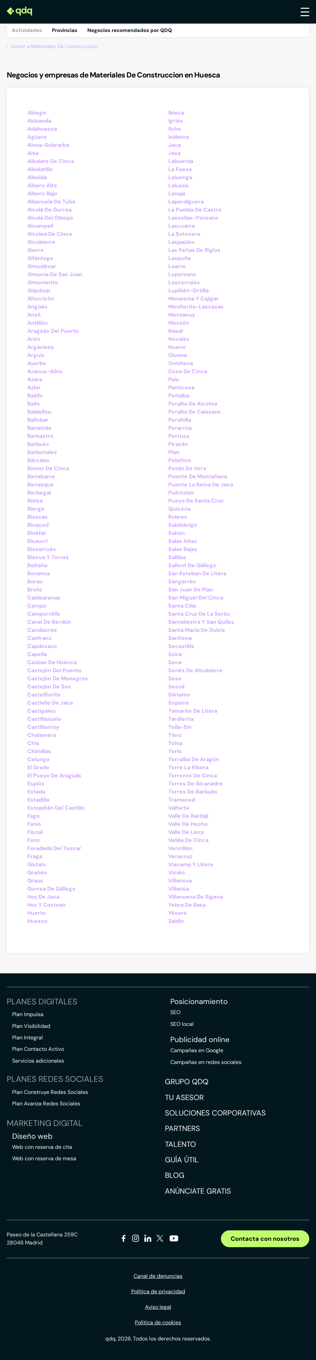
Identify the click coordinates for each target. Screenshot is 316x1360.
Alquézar (39, 290)
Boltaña (37, 565)
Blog (174, 1175)
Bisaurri (37, 541)
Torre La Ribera (188, 767)
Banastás (39, 427)
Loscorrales (184, 282)
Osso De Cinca (187, 371)
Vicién (176, 872)
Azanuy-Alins (45, 371)
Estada (36, 791)
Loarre (177, 266)
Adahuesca (42, 128)
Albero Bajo (42, 193)
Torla (174, 751)
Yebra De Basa (187, 904)
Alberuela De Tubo (51, 201)
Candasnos (42, 630)
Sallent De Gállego (192, 565)
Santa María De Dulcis (196, 630)
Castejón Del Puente (54, 670)
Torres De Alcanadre (195, 783)
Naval (175, 330)
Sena (174, 662)
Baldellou (39, 411)
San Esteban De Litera (197, 573)
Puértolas (181, 492)
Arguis (36, 355)
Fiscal (34, 832)
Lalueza (178, 185)
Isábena (178, 136)
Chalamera (41, 735)
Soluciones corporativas (215, 1113)
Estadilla (38, 799)
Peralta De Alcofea (192, 403)
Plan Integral (27, 1037)
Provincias (64, 30)
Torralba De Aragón (193, 759)
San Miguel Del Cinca (195, 597)
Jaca (174, 145)
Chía (33, 743)
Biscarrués (41, 549)
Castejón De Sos (49, 686)
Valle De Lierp (186, 832)
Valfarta (178, 807)
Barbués (38, 444)
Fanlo (34, 824)
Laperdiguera (186, 201)
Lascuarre (181, 225)
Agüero (37, 136)
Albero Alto (42, 185)
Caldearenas (44, 597)
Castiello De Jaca (50, 702)
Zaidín (176, 921)
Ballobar (38, 419)
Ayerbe (36, 363)
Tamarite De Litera (192, 710)
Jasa (174, 153)
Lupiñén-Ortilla (188, 290)
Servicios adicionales (38, 1060)
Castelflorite (44, 694)
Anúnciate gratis (198, 1191)
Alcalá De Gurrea (49, 209)
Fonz (33, 840)
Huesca (37, 921)
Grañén (37, 872)
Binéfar (36, 533)
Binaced (38, 524)
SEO (175, 1012)
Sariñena (180, 638)
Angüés (37, 306)
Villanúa (178, 888)
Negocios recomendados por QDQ (129, 30)
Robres (177, 516)
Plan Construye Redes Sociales (50, 1092)
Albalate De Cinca (50, 161)
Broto (34, 589)
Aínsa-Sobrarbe (48, 145)
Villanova (180, 880)
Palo (173, 379)
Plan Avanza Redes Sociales (46, 1103)
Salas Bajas (182, 549)
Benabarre (41, 476)
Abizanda (39, 120)
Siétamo (179, 694)
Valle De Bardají (188, 815)
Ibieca (176, 112)
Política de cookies (158, 1322)
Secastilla (181, 646)
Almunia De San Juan (54, 274)
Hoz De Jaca (43, 896)
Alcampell (40, 225)
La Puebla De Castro (195, 209)
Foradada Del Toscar (54, 848)
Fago (33, 815)
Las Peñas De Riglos (194, 250)
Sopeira (178, 702)
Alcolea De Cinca (49, 233)
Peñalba (178, 395)
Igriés (175, 120)
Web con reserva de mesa (44, 1158)
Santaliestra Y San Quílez (201, 621)
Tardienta (181, 718)
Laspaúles (181, 242)
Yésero (177, 912)
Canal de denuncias (158, 1276)
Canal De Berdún (49, 621)
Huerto (36, 912)
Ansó (34, 314)
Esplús (36, 783)
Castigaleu (41, 710)
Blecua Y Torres (48, 557)
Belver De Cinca (48, 468)
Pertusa (178, 436)
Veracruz (180, 856)
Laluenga (180, 177)
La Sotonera (184, 233)
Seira (175, 654)
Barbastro (40, 436)
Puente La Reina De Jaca (200, 484)
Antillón (37, 322)
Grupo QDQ (186, 1082)
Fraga (34, 856)
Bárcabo (38, 460)
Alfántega (40, 258)
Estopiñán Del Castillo (56, 807)
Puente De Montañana (197, 476)
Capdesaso (42, 646)
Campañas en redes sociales (205, 1062)
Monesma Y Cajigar (193, 298)
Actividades (27, 30)
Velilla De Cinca (188, 840)
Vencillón (180, 848)
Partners (182, 1128)
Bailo (33, 403)
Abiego (36, 112)
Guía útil (182, 1160)
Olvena (177, 355)
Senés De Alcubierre (195, 670)
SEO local (182, 1024)
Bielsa (35, 500)
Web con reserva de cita (42, 1147)
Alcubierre (41, 242)
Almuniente (42, 282)
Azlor (34, 387)
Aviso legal (158, 1306)
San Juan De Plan (190, 589)
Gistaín (36, 864)
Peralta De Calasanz (194, 411)
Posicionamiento (199, 1001)
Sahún (176, 533)
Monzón (178, 322)
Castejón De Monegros (57, 678)
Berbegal (39, 492)
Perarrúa (180, 427)
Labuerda (180, 161)
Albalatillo (40, 169)
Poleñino (179, 460)
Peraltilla (179, 419)
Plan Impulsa (28, 1014)
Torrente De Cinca (192, 775)
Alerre (35, 250)
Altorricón (40, 298)
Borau (35, 581)
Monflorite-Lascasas (196, 306)
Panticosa (181, 387)
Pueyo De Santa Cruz (196, 500)
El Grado (38, 767)
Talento (180, 1144)
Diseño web (32, 1136)
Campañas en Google (196, 1050)
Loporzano (182, 274)
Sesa (174, 678)
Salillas (177, 557)
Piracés (178, 444)
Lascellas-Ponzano (193, 217)
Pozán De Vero (187, 468)
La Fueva (180, 169)
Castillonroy (43, 727)
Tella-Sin (180, 727)
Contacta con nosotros (265, 1239)
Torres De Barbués (193, 791)
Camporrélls (43, 613)
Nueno (177, 347)
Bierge (36, 508)
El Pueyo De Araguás (54, 775)
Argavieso (40, 347)
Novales (179, 339)
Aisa (32, 153)
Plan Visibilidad (31, 1026)
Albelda (37, 177)
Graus (35, 880)
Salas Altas (182, 541)
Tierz (174, 735)
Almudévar (41, 266)
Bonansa (38, 573)
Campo (36, 605)
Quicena (179, 508)
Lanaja (176, 193)
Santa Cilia (182, 605)
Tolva (175, 743)
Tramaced (181, 799)
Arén (33, 339)
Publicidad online (200, 1039)
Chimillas (39, 751)
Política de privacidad (158, 1291)
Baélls (35, 395)
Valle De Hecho (188, 824)
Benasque (40, 484)
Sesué (176, 686)
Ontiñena (180, 363)
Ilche (174, 128)
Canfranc (39, 638)
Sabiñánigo (182, 524)
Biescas (37, 516)
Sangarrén (182, 581)
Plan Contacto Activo (38, 1049)
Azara (34, 379)
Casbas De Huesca (52, 662)
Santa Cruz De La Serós (199, 613)
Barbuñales (42, 452)
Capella (37, 654)
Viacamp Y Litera (190, 864)
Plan (173, 452)
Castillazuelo (44, 718)
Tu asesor (184, 1097)
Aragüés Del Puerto (53, 330)
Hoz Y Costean (46, 904)
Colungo (38, 759)
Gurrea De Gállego (51, 888)
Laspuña (179, 258)
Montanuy (181, 314)
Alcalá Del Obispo (50, 217)
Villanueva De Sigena (195, 896)
